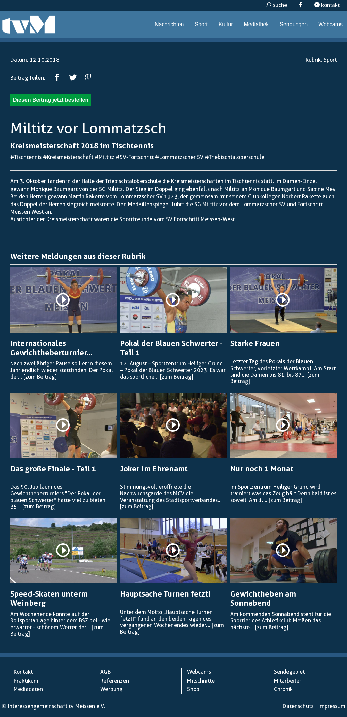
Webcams (330, 24)
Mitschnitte (201, 681)
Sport (201, 24)
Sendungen (294, 24)
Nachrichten (169, 24)
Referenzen (114, 681)
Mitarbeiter (287, 681)
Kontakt (23, 672)
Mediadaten (28, 689)
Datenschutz (298, 706)
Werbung (111, 689)
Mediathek (256, 24)
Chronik (283, 689)
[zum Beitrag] (39, 377)
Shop (193, 689)
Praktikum (26, 681)
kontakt (327, 5)
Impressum (331, 706)
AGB (105, 672)
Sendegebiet (289, 672)
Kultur (226, 24)
